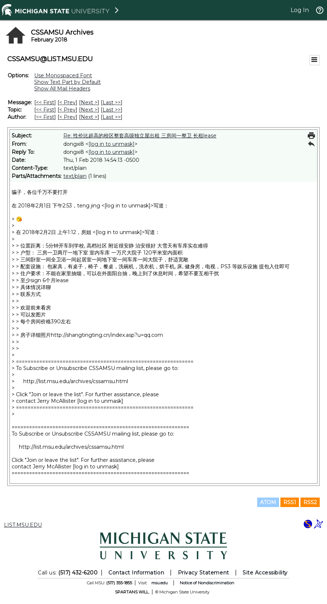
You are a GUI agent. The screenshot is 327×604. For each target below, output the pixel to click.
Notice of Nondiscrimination (207, 582)
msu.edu (159, 582)
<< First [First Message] (45, 102)
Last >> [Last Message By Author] (112, 117)
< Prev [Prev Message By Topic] (67, 109)
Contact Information (136, 572)
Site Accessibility (265, 572)
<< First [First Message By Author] (45, 117)
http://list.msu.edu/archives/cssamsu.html (75, 381)
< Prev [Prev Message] (67, 102)
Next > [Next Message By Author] (89, 117)
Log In (300, 10)
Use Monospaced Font (63, 75)
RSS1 (289, 502)
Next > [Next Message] (89, 102)
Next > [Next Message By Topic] (89, 109)
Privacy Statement (203, 572)
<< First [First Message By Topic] (45, 109)
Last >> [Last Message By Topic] (112, 109)
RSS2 (310, 502)
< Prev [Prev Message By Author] (67, 117)
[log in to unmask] (111, 144)
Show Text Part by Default (67, 82)
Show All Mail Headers (62, 88)
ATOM (268, 502)
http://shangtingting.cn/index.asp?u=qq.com (107, 335)
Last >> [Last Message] (112, 102)
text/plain (75, 176)
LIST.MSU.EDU (23, 525)
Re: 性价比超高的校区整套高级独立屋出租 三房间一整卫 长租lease (139, 135)
